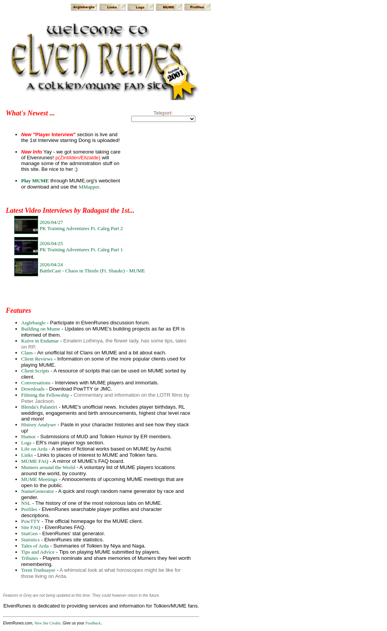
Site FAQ (30, 527)
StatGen (29, 533)
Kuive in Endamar (40, 341)
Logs (26, 443)
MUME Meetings (39, 479)
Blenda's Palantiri (39, 407)
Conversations (35, 383)
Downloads (33, 389)
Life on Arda (34, 449)
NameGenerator (37, 491)
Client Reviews (37, 359)
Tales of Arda (35, 546)
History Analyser (38, 424)
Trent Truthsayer (38, 570)
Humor (28, 436)
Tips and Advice (38, 552)
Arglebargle (33, 323)
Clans (27, 353)
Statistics (30, 540)
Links (27, 455)
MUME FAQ (34, 461)
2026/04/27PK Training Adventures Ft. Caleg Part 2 (81, 225)
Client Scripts (35, 371)
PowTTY (30, 521)
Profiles (29, 509)
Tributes (29, 558)
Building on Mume (40, 329)
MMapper (89, 187)
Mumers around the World (48, 467)
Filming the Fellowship (45, 395)
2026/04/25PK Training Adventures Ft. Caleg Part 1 (81, 246)
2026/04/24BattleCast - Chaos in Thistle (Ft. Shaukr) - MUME (92, 268)
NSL (26, 503)
